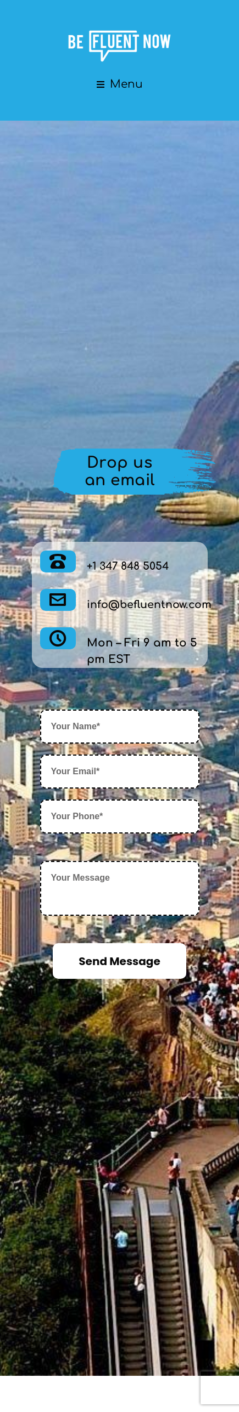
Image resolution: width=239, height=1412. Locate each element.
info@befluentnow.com (145, 604)
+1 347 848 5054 (126, 566)
